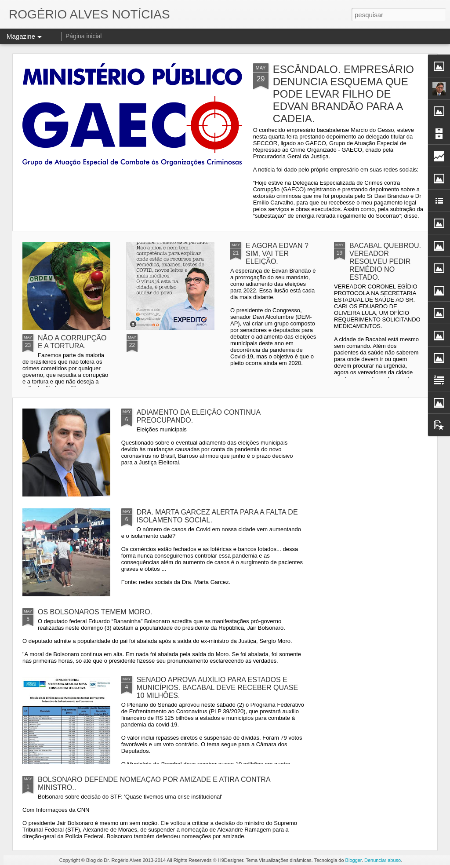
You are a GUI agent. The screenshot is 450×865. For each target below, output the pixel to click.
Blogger (353, 860)
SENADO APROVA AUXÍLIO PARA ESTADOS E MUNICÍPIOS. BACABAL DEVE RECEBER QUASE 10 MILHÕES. (217, 687)
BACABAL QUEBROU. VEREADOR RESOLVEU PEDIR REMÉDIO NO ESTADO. (385, 261)
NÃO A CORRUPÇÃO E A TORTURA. (72, 342)
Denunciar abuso (382, 860)
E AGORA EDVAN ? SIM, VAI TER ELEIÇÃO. (277, 253)
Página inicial (83, 36)
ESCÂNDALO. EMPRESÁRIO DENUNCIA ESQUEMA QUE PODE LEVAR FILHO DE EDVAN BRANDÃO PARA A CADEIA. (343, 93)
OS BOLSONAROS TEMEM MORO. (95, 612)
